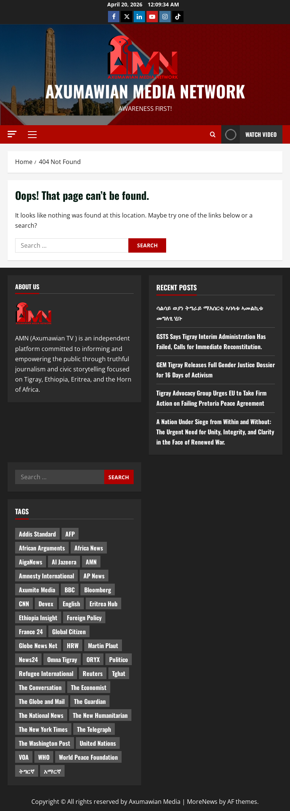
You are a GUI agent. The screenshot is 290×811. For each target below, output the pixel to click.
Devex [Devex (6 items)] (46, 603)
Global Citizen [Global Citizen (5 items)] (69, 631)
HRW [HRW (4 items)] (73, 645)
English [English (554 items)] (71, 603)
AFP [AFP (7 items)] (70, 533)
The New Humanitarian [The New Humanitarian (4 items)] (100, 715)
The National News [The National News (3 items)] (41, 715)
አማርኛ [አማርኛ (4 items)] (52, 771)
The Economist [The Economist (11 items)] (88, 687)
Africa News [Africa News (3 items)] (88, 547)
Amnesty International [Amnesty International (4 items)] (46, 575)
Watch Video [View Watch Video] (249, 134)
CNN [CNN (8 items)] (24, 603)
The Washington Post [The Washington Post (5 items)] (44, 743)
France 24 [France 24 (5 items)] (31, 631)
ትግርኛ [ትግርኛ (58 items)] (26, 771)
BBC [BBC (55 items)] (70, 589)
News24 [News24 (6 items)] (28, 659)
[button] (12, 134)
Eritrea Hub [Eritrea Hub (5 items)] (103, 603)
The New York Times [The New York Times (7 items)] (43, 729)
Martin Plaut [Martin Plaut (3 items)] (103, 645)
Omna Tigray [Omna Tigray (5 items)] (62, 659)
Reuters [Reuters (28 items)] (93, 673)
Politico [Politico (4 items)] (118, 659)
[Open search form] (213, 134)
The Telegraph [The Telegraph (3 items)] (94, 729)
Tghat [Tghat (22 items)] (118, 673)
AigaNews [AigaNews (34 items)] (30, 561)
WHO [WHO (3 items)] (43, 757)
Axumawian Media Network (145, 91)
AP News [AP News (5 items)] (94, 575)
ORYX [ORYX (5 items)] (93, 659)
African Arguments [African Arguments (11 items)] (42, 547)
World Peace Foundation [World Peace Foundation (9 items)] (88, 757)
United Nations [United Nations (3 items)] (98, 743)
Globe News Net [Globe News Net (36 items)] (38, 645)
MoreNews (202, 801)
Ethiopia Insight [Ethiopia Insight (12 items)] (38, 617)
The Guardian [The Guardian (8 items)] (90, 701)
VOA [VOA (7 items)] (24, 757)
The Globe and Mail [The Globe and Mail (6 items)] (42, 701)
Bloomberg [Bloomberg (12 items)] (97, 589)
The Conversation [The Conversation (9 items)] (40, 687)
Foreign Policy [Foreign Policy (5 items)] (84, 617)
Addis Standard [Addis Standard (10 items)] (37, 533)
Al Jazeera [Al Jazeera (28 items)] (64, 561)
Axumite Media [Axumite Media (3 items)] (37, 589)
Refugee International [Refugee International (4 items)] (46, 673)
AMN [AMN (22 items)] (91, 561)
